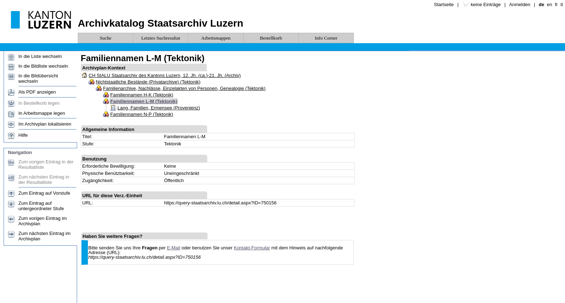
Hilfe (23, 135)
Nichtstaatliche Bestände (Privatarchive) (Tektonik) (148, 82)
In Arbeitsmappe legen (41, 113)
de (541, 4)
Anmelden (519, 4)
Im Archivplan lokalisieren (44, 124)
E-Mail (173, 247)
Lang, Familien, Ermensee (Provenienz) (158, 107)
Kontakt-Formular (252, 247)
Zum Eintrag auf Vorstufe (44, 193)
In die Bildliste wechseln (43, 66)
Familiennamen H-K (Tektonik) (141, 95)
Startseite (444, 4)
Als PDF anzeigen (37, 92)
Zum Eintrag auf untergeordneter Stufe (41, 205)
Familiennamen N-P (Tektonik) (141, 114)
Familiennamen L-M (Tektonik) (143, 101)
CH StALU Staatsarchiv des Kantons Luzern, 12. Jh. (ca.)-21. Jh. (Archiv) (165, 75)
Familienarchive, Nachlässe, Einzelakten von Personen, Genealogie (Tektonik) (184, 88)
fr (556, 4)
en (549, 4)
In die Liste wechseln (40, 56)
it (562, 4)
